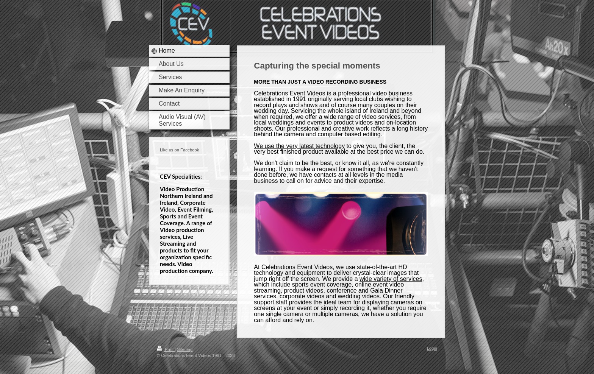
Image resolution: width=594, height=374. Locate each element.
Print (166, 349)
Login (432, 348)
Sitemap (184, 349)
